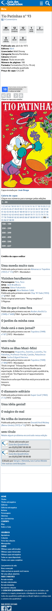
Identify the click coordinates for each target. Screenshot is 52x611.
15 (31, 195)
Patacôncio (40, 350)
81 (13, 206)
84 (21, 206)
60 (5, 203)
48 (21, 201)
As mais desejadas (7, 585)
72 (36, 203)
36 (36, 198)
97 (8, 209)
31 (23, 198)
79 (8, 206)
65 (18, 203)
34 (31, 198)
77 (2, 206)
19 (41, 195)
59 (2, 203)
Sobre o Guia (6, 527)
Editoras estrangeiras (9, 508)
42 (5, 201)
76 (47, 203)
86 (26, 206)
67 (23, 203)
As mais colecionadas (9, 582)
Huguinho (20, 347)
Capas (3, 546)
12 (23, 195)
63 (13, 203)
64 (15, 203)
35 (34, 198)
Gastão (30, 350)
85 (23, 206)
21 (46, 195)
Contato (5, 521)
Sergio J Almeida (22, 461)
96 (5, 209)
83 (18, 206)
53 (34, 201)
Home (3, 497)
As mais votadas (7, 579)
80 (10, 206)
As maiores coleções (8, 588)
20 (44, 195)
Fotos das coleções (8, 541)
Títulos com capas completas (11, 560)
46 (15, 201)
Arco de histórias (7, 519)
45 (13, 201)
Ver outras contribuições (14, 463)
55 (39, 201)
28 (15, 198)
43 (8, 201)
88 (31, 206)
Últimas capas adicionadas (11, 549)
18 (39, 195)
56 (42, 201)
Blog (2, 524)
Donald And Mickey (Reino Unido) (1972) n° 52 (25, 419)
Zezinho (29, 347)
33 (29, 198)
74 (42, 203)
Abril (11, 48)
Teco (22, 277)
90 (36, 206)
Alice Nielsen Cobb (25, 285)
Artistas (4, 510)
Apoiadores (5, 535)
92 (42, 206)
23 (2, 198)
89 (34, 206)
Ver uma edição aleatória (10, 574)
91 (39, 206)
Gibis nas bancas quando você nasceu (15, 571)
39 (44, 198)
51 (29, 201)
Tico (17, 277)
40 (47, 198)
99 (13, 209)
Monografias (5, 543)
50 (26, 201)
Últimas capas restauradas (11, 552)
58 (47, 201)
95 (2, 209)
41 (2, 201)
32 (26, 198)
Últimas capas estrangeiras (11, 555)
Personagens (6, 513)
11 (20, 195)
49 (23, 201)
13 (25, 195)
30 (21, 198)
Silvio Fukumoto (18, 283)
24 (5, 198)
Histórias (4, 516)
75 (44, 203)
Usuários (5, 532)
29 (18, 198)
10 (18, 195)
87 (29, 206)
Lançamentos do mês (9, 566)
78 (5, 206)
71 (34, 203)
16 (33, 195)
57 (44, 201)
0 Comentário (10, 19)
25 (8, 198)
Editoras (4, 505)
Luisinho (38, 347)
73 (39, 203)
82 (15, 206)
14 (28, 195)
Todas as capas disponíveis (11, 557)
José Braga (23, 179)
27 (13, 198)
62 (10, 203)
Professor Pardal (18, 350)
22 (49, 195)
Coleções (4, 538)
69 (29, 203)
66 (21, 203)
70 (31, 203)
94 (47, 206)
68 (26, 203)
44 (10, 201)
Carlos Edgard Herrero (17, 352)
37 (39, 198)
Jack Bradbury (14, 280)
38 (42, 198)
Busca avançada (7, 568)
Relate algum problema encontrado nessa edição (24, 435)
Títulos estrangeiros (8, 502)
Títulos (3, 499)
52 (31, 201)
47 (18, 201)
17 (36, 195)
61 (8, 203)
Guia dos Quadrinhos (19, 444)
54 (36, 201)
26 (10, 198)
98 (10, 209)
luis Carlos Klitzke (39, 461)
